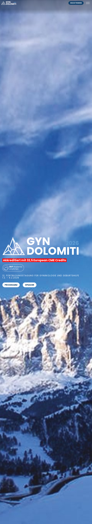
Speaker (29, 284)
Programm (11, 284)
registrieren (76, 3)
